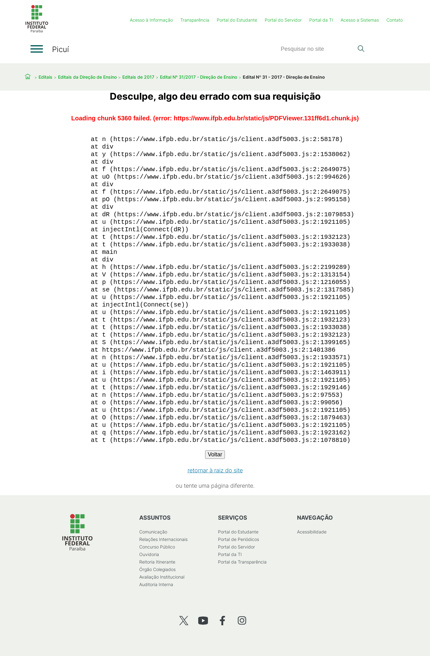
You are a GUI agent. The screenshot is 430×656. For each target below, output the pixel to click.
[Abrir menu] (37, 49)
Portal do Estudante (237, 20)
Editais (45, 77)
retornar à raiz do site (215, 470)
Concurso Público (157, 546)
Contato (394, 20)
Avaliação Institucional (161, 577)
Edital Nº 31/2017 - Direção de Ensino (198, 77)
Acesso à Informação (151, 20)
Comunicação (153, 531)
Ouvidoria (149, 554)
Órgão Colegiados (157, 569)
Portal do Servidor (283, 20)
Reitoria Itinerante (157, 561)
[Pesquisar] (317, 49)
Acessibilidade (311, 531)
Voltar (215, 454)
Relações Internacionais (163, 539)
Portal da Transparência (242, 561)
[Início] (37, 31)
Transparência (194, 20)
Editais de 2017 (138, 77)
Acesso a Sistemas (360, 20)
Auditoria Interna (156, 584)
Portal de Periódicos (238, 539)
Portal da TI (321, 20)
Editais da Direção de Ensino (87, 77)
